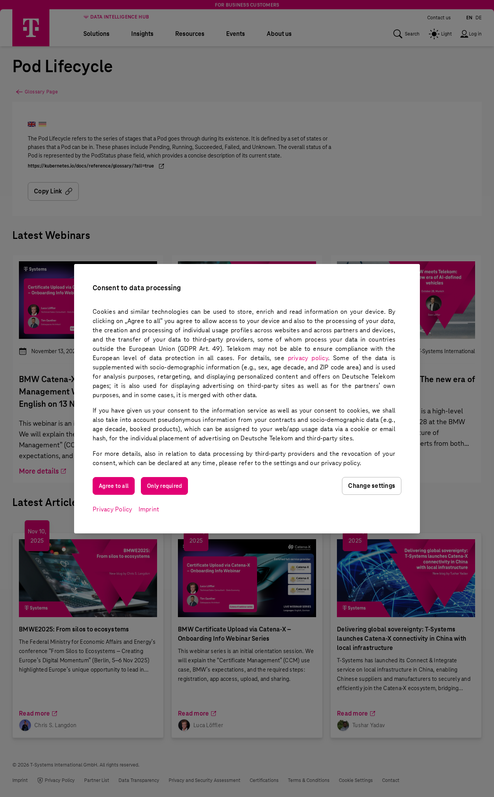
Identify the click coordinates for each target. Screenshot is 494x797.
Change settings (371, 486)
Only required (164, 485)
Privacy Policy (112, 509)
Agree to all (114, 485)
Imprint (149, 509)
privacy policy (308, 358)
